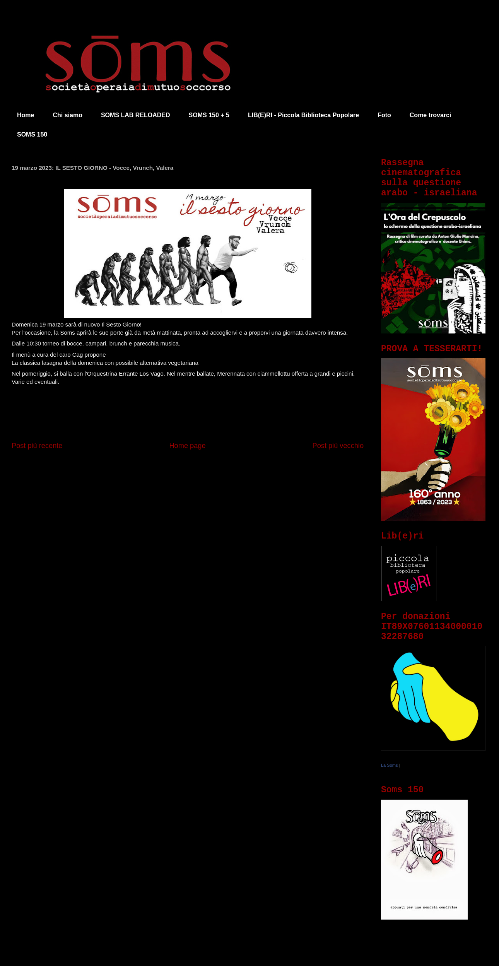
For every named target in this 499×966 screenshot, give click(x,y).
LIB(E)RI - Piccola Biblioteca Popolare (303, 115)
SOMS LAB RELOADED (135, 115)
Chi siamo (67, 115)
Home (25, 115)
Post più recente (37, 446)
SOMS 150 (32, 134)
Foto (384, 115)
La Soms (389, 765)
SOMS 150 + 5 (209, 115)
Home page (187, 446)
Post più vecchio (338, 446)
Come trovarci (430, 115)
